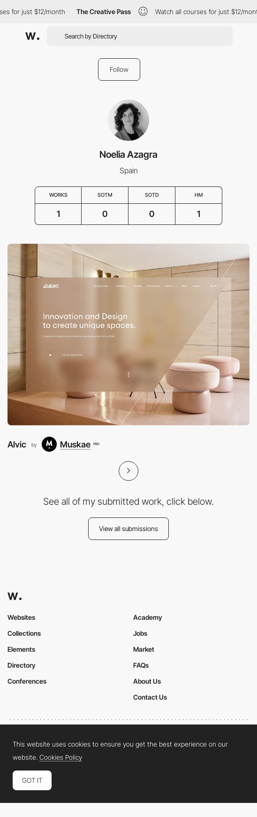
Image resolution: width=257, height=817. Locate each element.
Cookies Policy (60, 757)
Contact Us (150, 697)
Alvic (17, 444)
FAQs (141, 665)
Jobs (140, 633)
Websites (21, 617)
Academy (147, 617)
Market (143, 649)
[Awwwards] (32, 36)
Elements (21, 649)
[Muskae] (70, 444)
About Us (147, 681)
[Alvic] (128, 334)
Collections (24, 633)
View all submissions (128, 528)
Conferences (27, 681)
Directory (22, 665)
